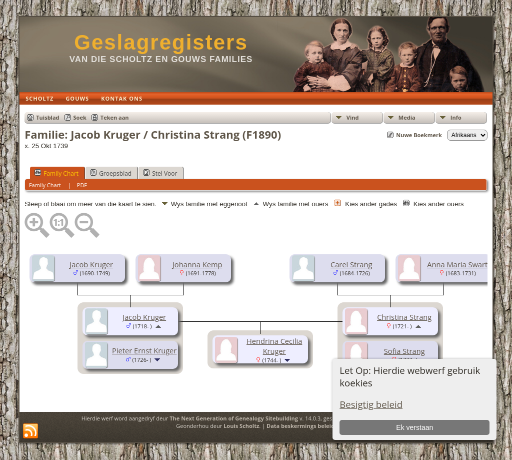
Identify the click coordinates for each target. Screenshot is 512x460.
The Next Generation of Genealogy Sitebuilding (234, 418)
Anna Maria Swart (457, 264)
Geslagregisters (161, 42)
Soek (80, 117)
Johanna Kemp (197, 264)
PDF (82, 185)
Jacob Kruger (91, 264)
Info (456, 117)
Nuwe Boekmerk (419, 135)
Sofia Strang (404, 351)
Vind (352, 117)
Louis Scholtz (241, 425)
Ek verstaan (414, 427)
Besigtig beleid (371, 404)
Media (407, 117)
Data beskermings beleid (300, 425)
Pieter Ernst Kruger (144, 350)
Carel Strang (351, 264)
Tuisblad (47, 117)
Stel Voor (160, 173)
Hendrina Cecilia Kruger (274, 346)
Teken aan (114, 117)
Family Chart (56, 173)
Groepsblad (111, 173)
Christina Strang (404, 317)
